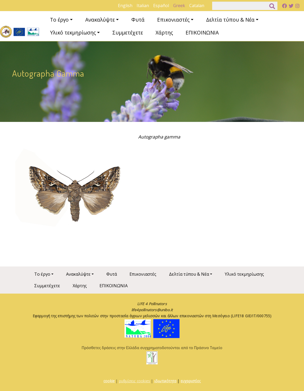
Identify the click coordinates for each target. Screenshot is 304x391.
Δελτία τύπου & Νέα (230, 19)
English (125, 5)
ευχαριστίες (191, 380)
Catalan (196, 5)
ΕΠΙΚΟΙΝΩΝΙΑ (202, 32)
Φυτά (137, 19)
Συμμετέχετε (127, 32)
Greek (179, 5)
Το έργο (59, 19)
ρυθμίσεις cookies (134, 380)
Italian (143, 5)
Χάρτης (164, 32)
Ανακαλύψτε (100, 19)
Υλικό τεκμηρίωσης (73, 32)
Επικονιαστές (173, 19)
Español (161, 5)
